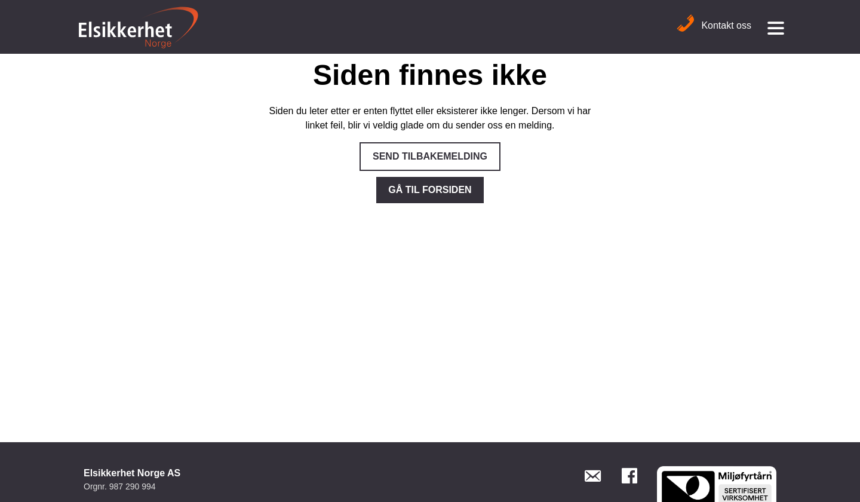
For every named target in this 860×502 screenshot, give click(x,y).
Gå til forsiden (429, 190)
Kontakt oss (713, 25)
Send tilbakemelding (430, 156)
